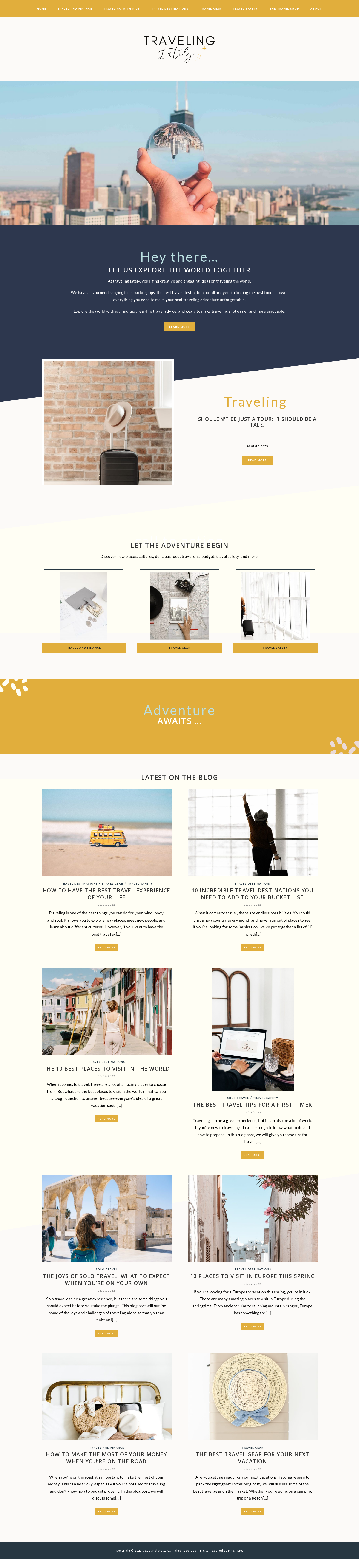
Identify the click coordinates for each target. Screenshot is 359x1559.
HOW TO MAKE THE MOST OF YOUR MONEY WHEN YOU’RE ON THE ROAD (106, 1458)
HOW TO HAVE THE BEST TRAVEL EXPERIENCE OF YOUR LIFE (106, 894)
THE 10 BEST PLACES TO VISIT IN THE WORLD (106, 1068)
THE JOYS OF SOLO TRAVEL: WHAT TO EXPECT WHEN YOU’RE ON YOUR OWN (106, 1279)
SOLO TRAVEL (238, 1098)
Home (41, 8)
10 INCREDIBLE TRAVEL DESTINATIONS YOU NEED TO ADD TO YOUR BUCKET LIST (253, 894)
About (316, 8)
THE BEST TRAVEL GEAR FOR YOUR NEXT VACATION (252, 1458)
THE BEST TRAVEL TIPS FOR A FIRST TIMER (252, 1104)
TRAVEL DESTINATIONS (170, 8)
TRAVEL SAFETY (245, 8)
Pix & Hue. (235, 1550)
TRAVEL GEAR (210, 8)
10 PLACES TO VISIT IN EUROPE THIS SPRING (252, 1276)
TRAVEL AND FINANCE (74, 8)
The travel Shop (284, 8)
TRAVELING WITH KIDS (122, 8)
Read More (106, 947)
